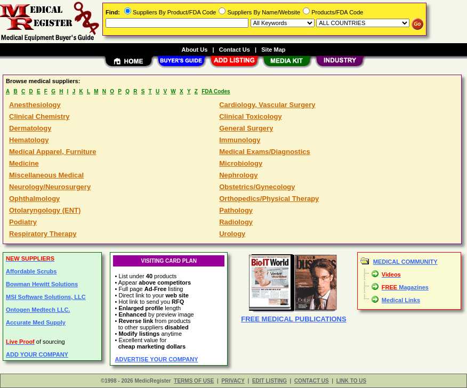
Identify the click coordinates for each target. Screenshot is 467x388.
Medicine (24, 163)
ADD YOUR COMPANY (37, 354)
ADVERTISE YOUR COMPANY (156, 359)
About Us (194, 49)
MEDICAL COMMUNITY (405, 261)
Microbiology (240, 163)
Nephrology (238, 175)
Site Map (273, 49)
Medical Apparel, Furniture (52, 152)
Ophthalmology (34, 199)
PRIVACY (233, 381)
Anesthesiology (35, 105)
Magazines (405, 287)
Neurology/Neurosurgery (50, 187)
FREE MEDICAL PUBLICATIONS (293, 319)
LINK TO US (351, 381)
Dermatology (30, 128)
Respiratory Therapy (42, 234)
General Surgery (246, 128)
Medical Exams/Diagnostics (264, 152)
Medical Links (401, 300)
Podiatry (23, 222)
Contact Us (234, 49)
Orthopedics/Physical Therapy (269, 199)
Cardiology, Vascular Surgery (267, 105)
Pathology (236, 210)
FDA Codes (216, 91)
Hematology (29, 140)
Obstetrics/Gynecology (257, 187)
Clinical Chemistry (39, 116)
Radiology (236, 222)
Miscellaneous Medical (46, 175)
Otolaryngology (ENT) (44, 210)
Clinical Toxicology (250, 116)
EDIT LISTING (269, 381)
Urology (232, 234)
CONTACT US (311, 381)
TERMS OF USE (194, 381)
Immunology (239, 140)
